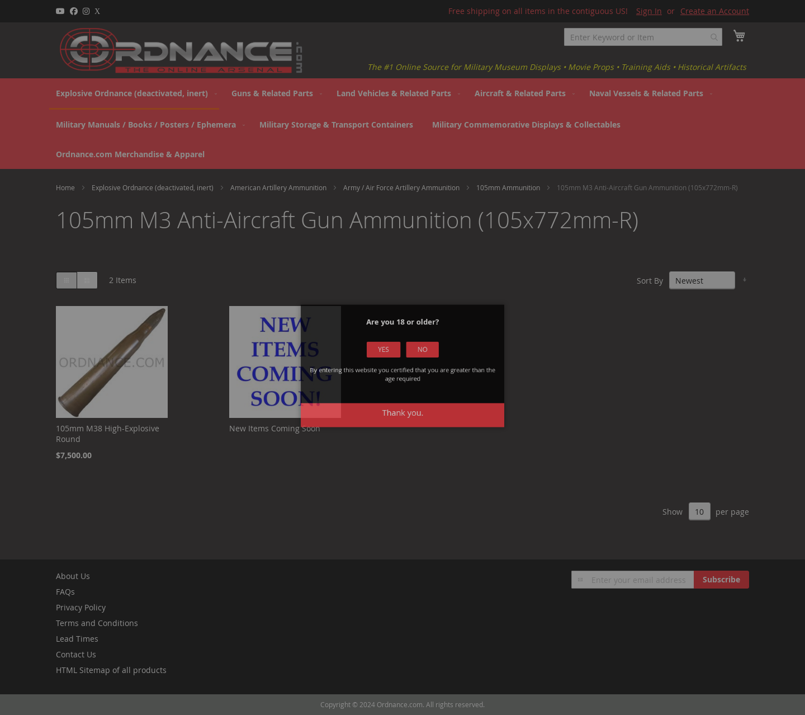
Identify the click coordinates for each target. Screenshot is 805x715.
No (417, 358)
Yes (388, 358)
